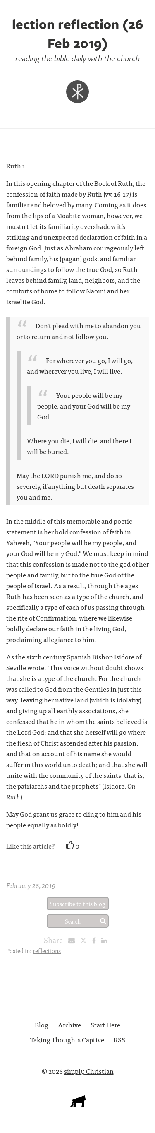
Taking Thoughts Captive (67, 1039)
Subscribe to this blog (77, 903)
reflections (47, 950)
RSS (119, 1039)
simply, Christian (89, 1071)
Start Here (105, 1024)
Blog (41, 1024)
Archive (69, 1024)
